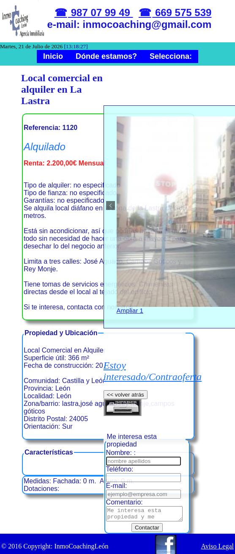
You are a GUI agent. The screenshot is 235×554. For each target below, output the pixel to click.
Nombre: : (121, 445)
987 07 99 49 (100, 12)
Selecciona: (171, 56)
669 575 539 (181, 12)
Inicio (53, 56)
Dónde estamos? (106, 56)
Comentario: (124, 494)
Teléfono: (120, 461)
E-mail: (116, 478)
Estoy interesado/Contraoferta (153, 371)
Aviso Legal (217, 541)
